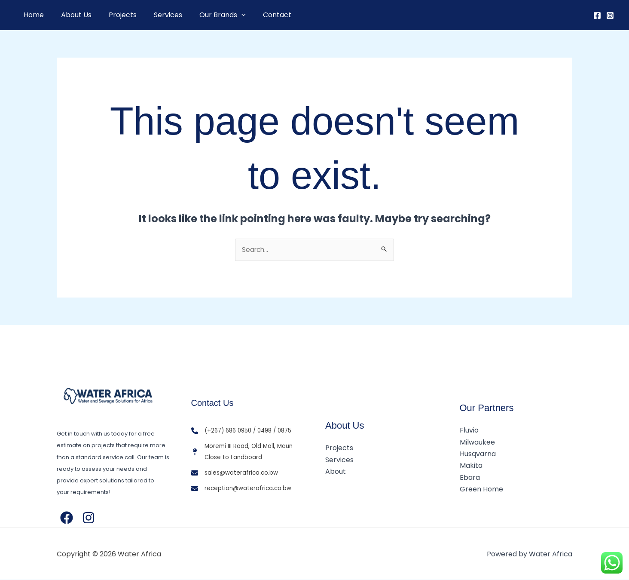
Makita (471, 466)
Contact (258, 15)
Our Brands (207, 15)
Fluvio (469, 431)
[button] (226, 15)
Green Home (481, 489)
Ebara (470, 477)
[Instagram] (610, 15)
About (335, 472)
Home (32, 15)
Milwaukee (477, 443)
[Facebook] (597, 15)
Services (156, 15)
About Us (71, 15)
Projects (114, 15)
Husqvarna (478, 454)
